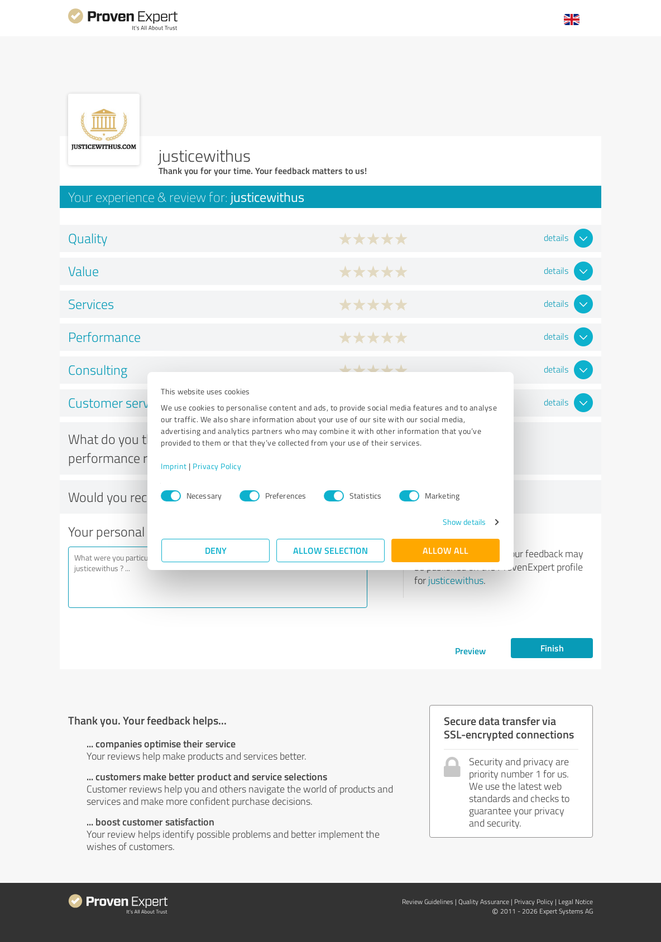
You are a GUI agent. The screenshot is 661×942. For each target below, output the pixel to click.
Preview (470, 650)
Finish (552, 647)
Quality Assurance (483, 901)
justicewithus (455, 580)
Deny (216, 550)
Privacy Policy (217, 466)
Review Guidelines (427, 901)
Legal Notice (575, 901)
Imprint (174, 466)
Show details (463, 521)
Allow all (445, 550)
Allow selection (330, 550)
